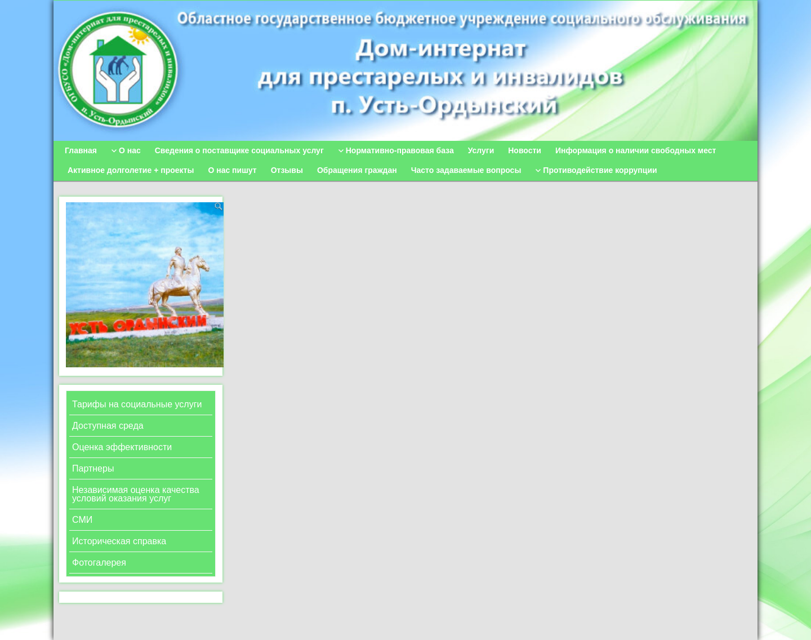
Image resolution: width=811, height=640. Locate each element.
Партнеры (93, 468)
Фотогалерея (99, 562)
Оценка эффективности (122, 447)
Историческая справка (119, 541)
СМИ (82, 520)
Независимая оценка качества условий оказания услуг (135, 494)
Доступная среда (108, 425)
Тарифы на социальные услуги (137, 404)
